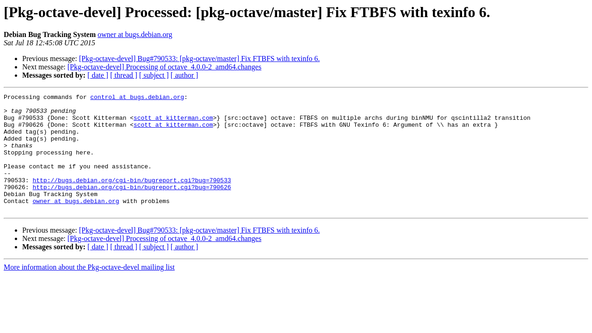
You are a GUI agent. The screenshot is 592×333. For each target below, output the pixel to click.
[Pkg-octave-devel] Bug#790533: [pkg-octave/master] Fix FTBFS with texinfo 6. (199, 58)
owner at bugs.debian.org (135, 34)
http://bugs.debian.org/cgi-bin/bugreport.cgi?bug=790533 (131, 198)
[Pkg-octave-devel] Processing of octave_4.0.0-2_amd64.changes (164, 67)
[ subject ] (154, 75)
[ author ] (184, 75)
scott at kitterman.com (173, 123)
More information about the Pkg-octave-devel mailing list (89, 291)
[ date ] (97, 75)
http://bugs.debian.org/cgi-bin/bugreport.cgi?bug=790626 (131, 206)
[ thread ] (123, 75)
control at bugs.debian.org (137, 98)
